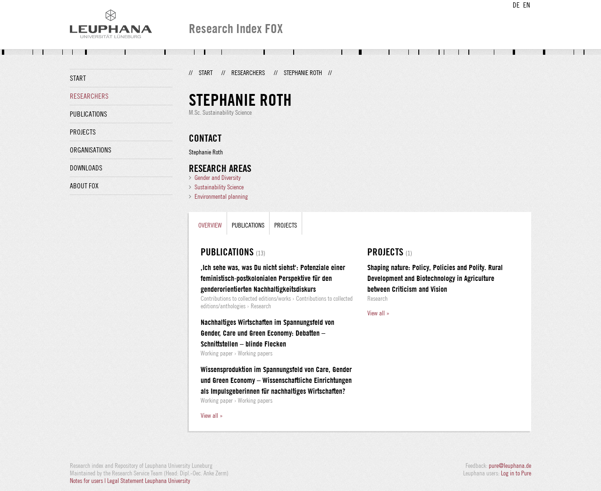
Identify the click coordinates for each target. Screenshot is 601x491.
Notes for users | (88, 480)
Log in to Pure (516, 473)
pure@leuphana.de (510, 465)
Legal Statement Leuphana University (148, 480)
